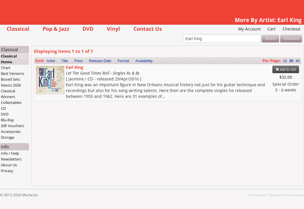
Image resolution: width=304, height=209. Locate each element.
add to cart (273, 70)
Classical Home (21, 59)
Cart (259, 29)
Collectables (23, 102)
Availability (156, 61)
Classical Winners (20, 94)
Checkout (279, 29)
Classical (30, 28)
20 (279, 61)
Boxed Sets (22, 79)
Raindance (265, 195)
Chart (18, 68)
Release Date (112, 61)
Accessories (23, 131)
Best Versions (24, 73)
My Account (237, 29)
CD (15, 108)
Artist (63, 61)
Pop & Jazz (68, 28)
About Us (21, 165)
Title (76, 61)
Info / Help (22, 153)
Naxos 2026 (23, 85)
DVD (100, 28)
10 (273, 61)
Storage (19, 137)
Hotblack (247, 195)
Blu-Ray (19, 120)
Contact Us (160, 28)
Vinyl (125, 28)
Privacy (19, 171)
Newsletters (23, 159)
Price (90, 61)
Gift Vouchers (24, 126)
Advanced (279, 39)
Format (135, 61)
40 (285, 61)
